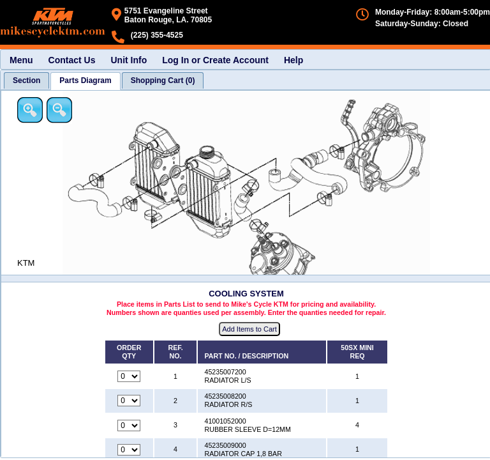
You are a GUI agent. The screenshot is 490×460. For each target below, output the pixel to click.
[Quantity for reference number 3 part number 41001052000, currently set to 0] (128, 425)
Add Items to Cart (249, 329)
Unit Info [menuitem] (128, 60)
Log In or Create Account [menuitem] (215, 60)
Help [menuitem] (293, 60)
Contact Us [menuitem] (72, 60)
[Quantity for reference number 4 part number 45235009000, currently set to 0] (128, 450)
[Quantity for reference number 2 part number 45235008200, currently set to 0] (128, 400)
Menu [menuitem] (21, 60)
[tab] (26, 80)
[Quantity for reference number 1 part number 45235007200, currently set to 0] (128, 376)
